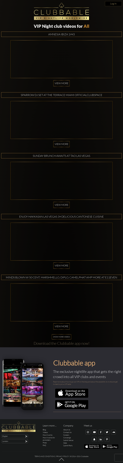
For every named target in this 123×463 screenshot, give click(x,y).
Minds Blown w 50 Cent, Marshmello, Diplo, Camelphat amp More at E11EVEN (61, 277)
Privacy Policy (62, 456)
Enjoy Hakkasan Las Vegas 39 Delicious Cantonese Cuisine (61, 216)
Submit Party (68, 445)
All (86, 26)
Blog (44, 430)
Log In (113, 3)
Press (45, 443)
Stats (65, 443)
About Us (66, 430)
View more (61, 83)
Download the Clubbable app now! (61, 343)
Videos (45, 432)
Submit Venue (68, 440)
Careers (66, 435)
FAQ (44, 445)
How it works (47, 435)
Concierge (67, 438)
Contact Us (67, 432)
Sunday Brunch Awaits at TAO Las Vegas (61, 155)
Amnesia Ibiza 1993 (61, 34)
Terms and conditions (45, 456)
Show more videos (61, 337)
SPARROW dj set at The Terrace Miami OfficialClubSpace (61, 95)
